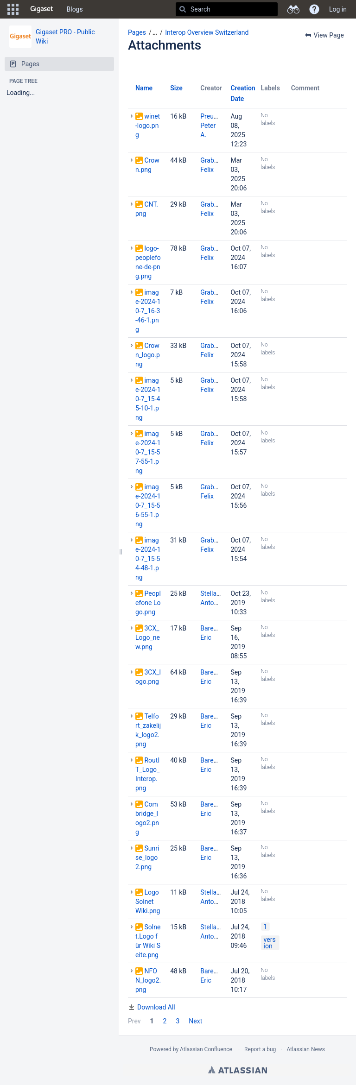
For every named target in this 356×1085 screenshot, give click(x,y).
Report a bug (260, 1049)
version (270, 943)
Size (176, 88)
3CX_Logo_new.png (147, 637)
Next (195, 1021)
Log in (338, 9)
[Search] (182, 9)
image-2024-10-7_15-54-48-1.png (148, 558)
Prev (134, 1021)
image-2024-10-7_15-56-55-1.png (148, 505)
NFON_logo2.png (148, 980)
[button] (13, 9)
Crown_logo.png (147, 355)
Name (144, 88)
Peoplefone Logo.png (148, 603)
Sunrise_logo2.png (147, 858)
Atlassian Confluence (206, 1049)
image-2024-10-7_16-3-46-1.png (148, 311)
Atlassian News (305, 1049)
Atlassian (237, 1070)
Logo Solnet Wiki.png (147, 902)
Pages (137, 32)
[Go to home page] (41, 9)
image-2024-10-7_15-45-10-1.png (148, 399)
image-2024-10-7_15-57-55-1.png (148, 452)
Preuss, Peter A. (211, 126)
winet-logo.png (147, 126)
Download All (156, 1007)
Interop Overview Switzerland (206, 32)
